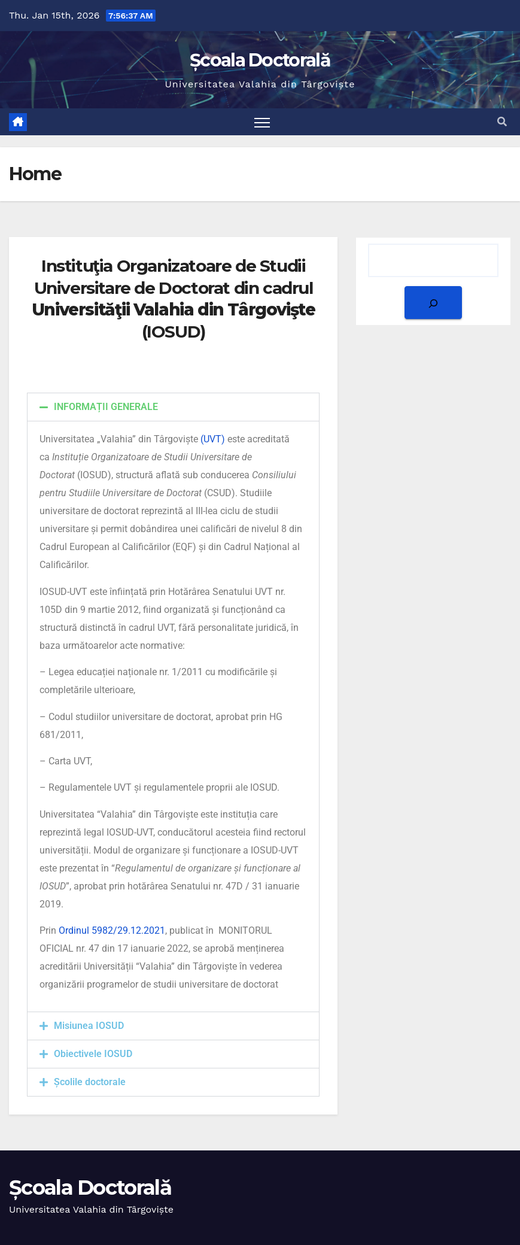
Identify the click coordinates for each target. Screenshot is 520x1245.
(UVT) (212, 439)
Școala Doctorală (260, 60)
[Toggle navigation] (262, 122)
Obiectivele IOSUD (93, 1053)
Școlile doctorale (90, 1082)
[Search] (433, 302)
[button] (502, 121)
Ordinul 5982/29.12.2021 (112, 930)
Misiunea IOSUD (89, 1025)
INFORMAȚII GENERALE (106, 406)
